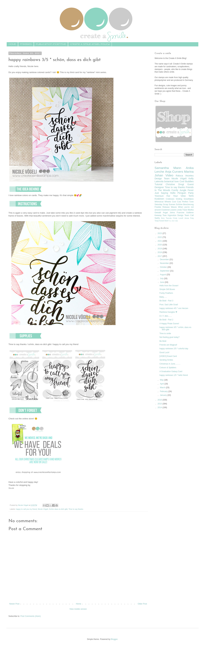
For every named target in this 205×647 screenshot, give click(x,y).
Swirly (157, 218)
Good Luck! (164, 352)
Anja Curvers (174, 171)
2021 (160, 241)
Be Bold (162, 341)
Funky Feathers (166, 293)
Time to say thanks (75, 509)
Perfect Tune (188, 202)
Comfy (174, 190)
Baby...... (163, 297)
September (165, 271)
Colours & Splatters (167, 367)
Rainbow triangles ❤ (168, 312)
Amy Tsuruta (166, 218)
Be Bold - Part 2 (166, 320)
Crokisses (170, 199)
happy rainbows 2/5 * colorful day (173, 348)
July (162, 278)
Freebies (26, 44)
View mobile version (78, 609)
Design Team (162, 178)
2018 (160, 252)
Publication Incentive (51, 44)
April (162, 384)
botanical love (171, 181)
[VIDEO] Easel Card (168, 356)
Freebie (158, 207)
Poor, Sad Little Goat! (168, 304)
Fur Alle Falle (173, 221)
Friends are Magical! (168, 345)
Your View (179, 196)
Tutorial (158, 184)
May (162, 380)
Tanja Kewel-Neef (161, 221)
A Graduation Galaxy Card (170, 371)
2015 (160, 404)
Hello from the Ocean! (168, 285)
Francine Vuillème (185, 212)
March (163, 387)
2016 (160, 400)
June (162, 282)
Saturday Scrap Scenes (165, 204)
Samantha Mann (168, 168)
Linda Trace (182, 210)
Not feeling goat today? (169, 337)
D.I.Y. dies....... (165, 316)
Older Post (142, 604)
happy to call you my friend (26, 509)
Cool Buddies (186, 181)
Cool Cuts (176, 202)
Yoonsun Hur (162, 196)
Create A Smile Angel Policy (90, 44)
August (163, 274)
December (165, 259)
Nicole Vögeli (43, 509)
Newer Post (14, 604)
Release (166, 207)
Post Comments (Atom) (30, 616)
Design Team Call (185, 215)
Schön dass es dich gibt (58, 509)
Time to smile (165, 333)
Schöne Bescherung (185, 204)
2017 (160, 256)
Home (78, 604)
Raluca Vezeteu (185, 175)
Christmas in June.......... (169, 364)
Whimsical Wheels (163, 202)
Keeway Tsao (161, 215)
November (165, 263)
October (163, 267)
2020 (160, 245)
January (163, 395)
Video (169, 175)
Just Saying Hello (165, 193)
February (164, 391)
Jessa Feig (189, 218)
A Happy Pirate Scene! (169, 323)
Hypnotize (172, 215)
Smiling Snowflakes (185, 199)
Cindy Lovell (178, 218)
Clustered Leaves (168, 210)
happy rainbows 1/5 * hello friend (173, 375)
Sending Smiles (166, 360)
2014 (160, 407)
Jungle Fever (186, 190)
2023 (160, 233)
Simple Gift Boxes (167, 289)
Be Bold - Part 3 (166, 301)
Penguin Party (186, 193)
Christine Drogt (175, 184)
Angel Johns (169, 212)
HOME (12, 44)
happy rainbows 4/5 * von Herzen (173, 308)
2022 (160, 237)
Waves (174, 207)
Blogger (114, 639)
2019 (160, 248)
